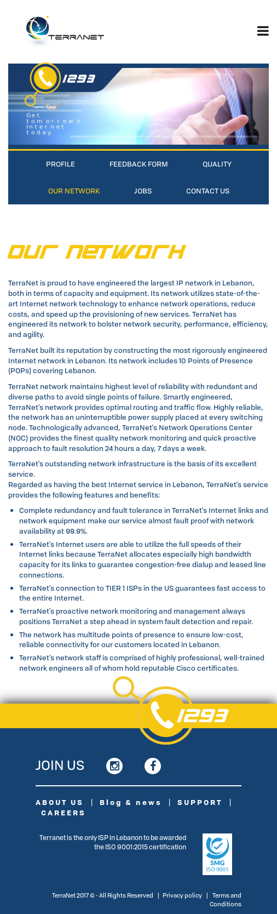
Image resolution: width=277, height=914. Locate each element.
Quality (217, 164)
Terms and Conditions (225, 899)
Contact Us (207, 191)
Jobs (143, 191)
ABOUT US (60, 802)
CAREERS (63, 813)
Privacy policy (182, 895)
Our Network (74, 191)
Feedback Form (138, 164)
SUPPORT (199, 802)
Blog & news (130, 802)
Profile (60, 164)
